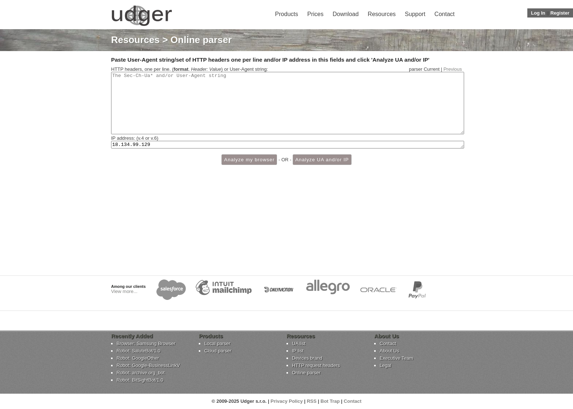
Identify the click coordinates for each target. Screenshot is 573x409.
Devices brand (307, 358)
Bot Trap (330, 401)
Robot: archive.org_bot (141, 372)
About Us (389, 351)
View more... (124, 291)
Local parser (217, 343)
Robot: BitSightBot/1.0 (140, 380)
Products (286, 14)
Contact (445, 14)
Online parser (306, 372)
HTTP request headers (316, 365)
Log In (538, 13)
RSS (311, 401)
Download (345, 14)
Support (415, 14)
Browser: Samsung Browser (146, 343)
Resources (381, 14)
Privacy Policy (286, 401)
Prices (315, 14)
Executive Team (396, 358)
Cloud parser (217, 351)
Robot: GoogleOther (138, 358)
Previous (452, 69)
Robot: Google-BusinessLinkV (148, 365)
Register (559, 13)
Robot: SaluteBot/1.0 (138, 351)
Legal (385, 365)
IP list (298, 351)
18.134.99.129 (287, 157)
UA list (299, 343)
